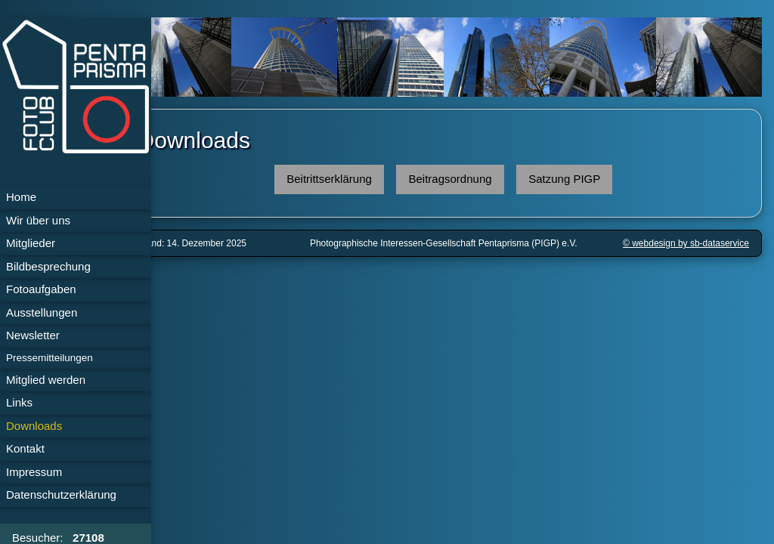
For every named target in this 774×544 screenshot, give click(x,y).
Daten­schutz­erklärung (61, 494)
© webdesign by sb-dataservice (686, 238)
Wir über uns (38, 220)
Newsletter (33, 335)
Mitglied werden (45, 379)
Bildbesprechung (48, 266)
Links (19, 402)
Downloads (34, 425)
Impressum (34, 471)
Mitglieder (30, 242)
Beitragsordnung (470, 174)
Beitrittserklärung (349, 174)
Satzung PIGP (585, 174)
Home (21, 196)
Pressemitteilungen (49, 357)
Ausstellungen (41, 312)
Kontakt (25, 448)
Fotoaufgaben (41, 289)
